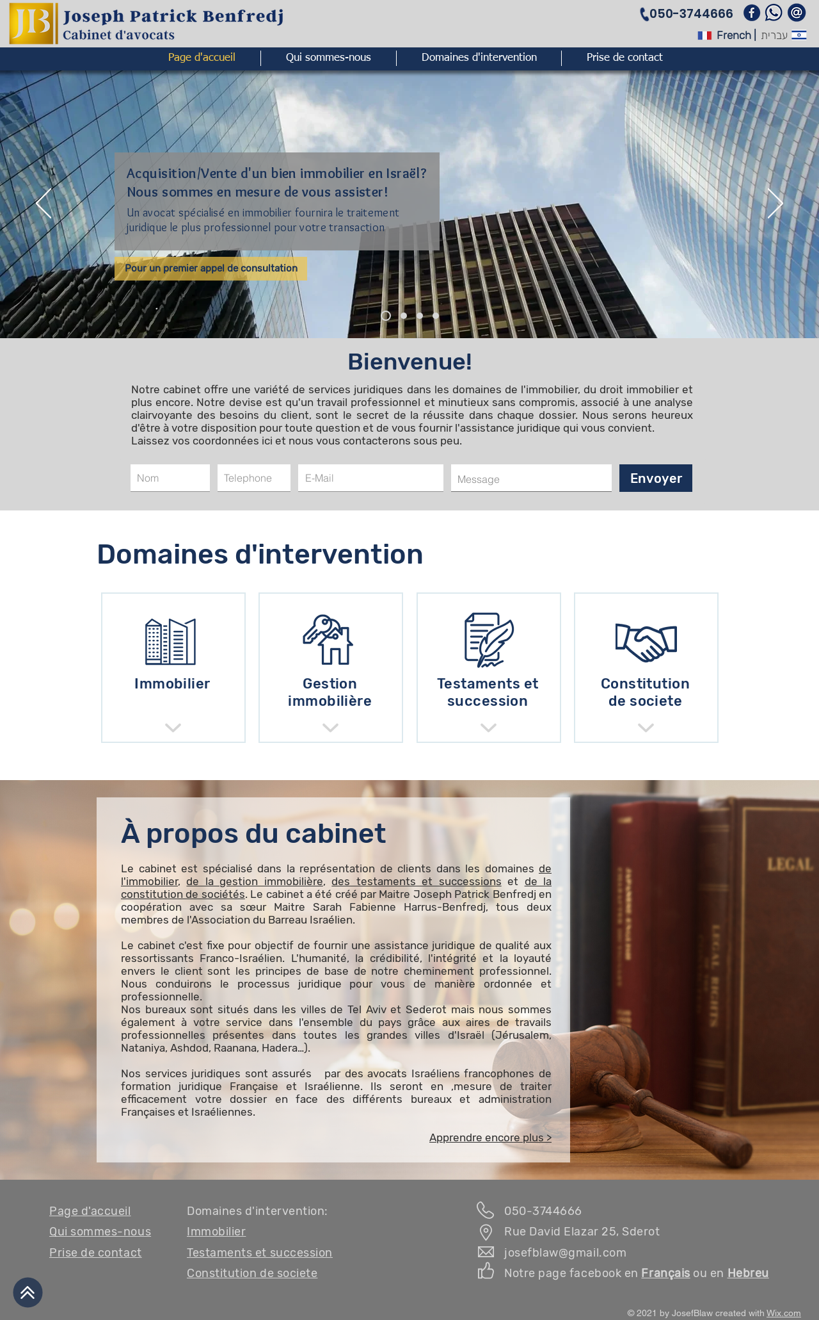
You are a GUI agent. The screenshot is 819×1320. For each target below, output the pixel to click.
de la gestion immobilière (254, 881)
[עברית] (774, 35)
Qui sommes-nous (100, 1232)
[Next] (775, 204)
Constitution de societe (252, 1273)
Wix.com (784, 1313)
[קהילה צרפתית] (420, 316)
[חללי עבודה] (436, 316)
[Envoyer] (655, 478)
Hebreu (748, 1273)
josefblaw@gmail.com (565, 1253)
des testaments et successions (416, 881)
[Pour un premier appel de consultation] (211, 269)
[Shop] (173, 728)
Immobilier (216, 1232)
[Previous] (43, 204)
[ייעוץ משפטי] (404, 316)
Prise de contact (95, 1253)
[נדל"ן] (386, 316)
